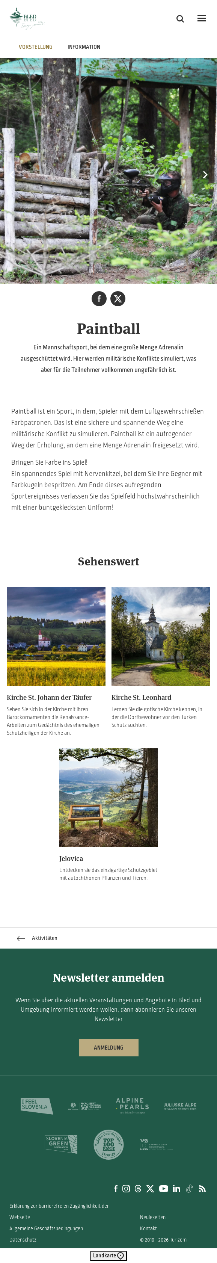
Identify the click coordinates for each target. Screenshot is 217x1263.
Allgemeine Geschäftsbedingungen (46, 1228)
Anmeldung (109, 1048)
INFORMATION (84, 47)
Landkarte (108, 1256)
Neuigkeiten (153, 1217)
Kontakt (148, 1228)
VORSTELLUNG (36, 47)
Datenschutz (22, 1240)
